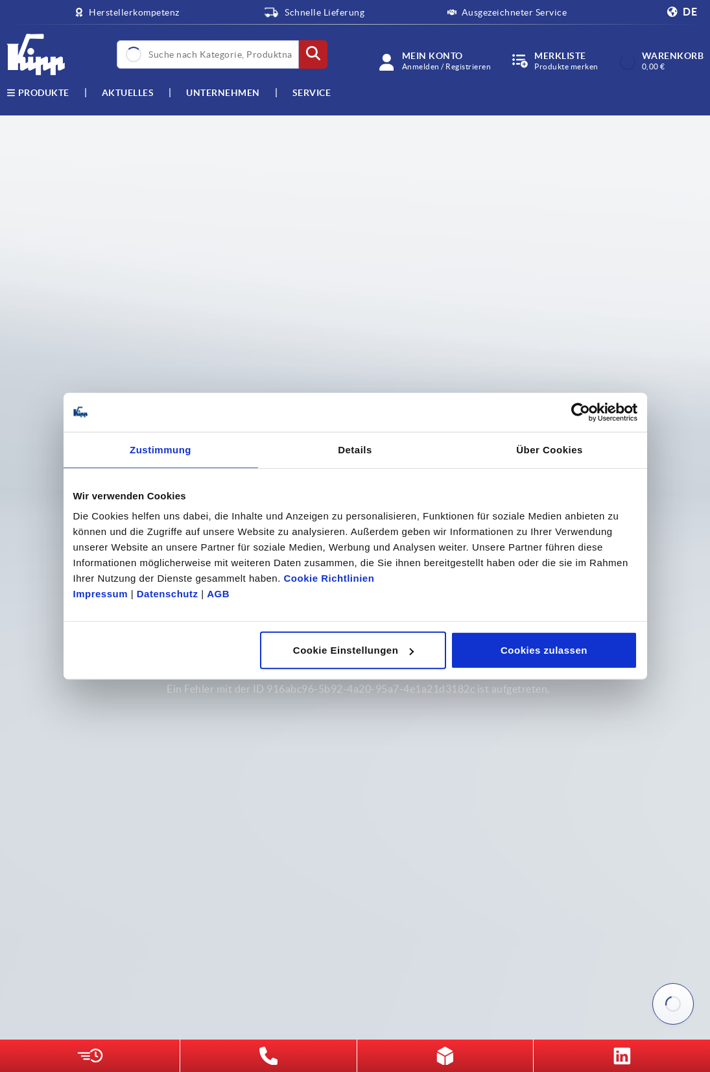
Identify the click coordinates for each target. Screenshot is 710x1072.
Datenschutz (167, 593)
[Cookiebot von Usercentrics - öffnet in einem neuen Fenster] (580, 412)
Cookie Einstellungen (353, 650)
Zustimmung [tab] (160, 449)
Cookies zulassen (544, 650)
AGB (218, 593)
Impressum (100, 593)
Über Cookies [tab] (549, 449)
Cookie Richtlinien (329, 578)
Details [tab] (355, 449)
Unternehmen (223, 92)
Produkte (37, 92)
